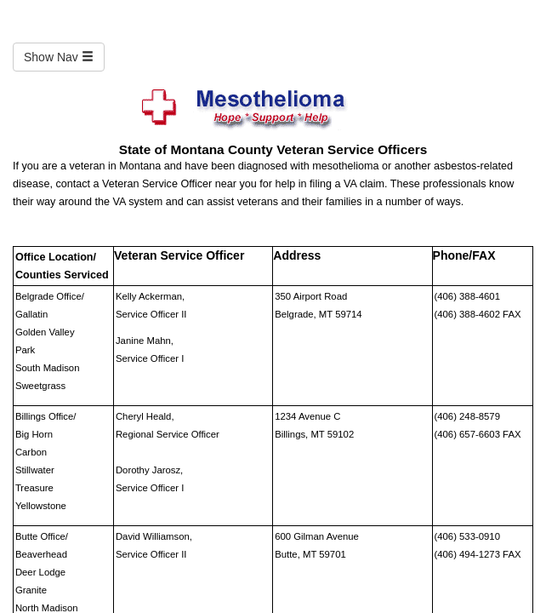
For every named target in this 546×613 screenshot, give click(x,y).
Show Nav (59, 57)
